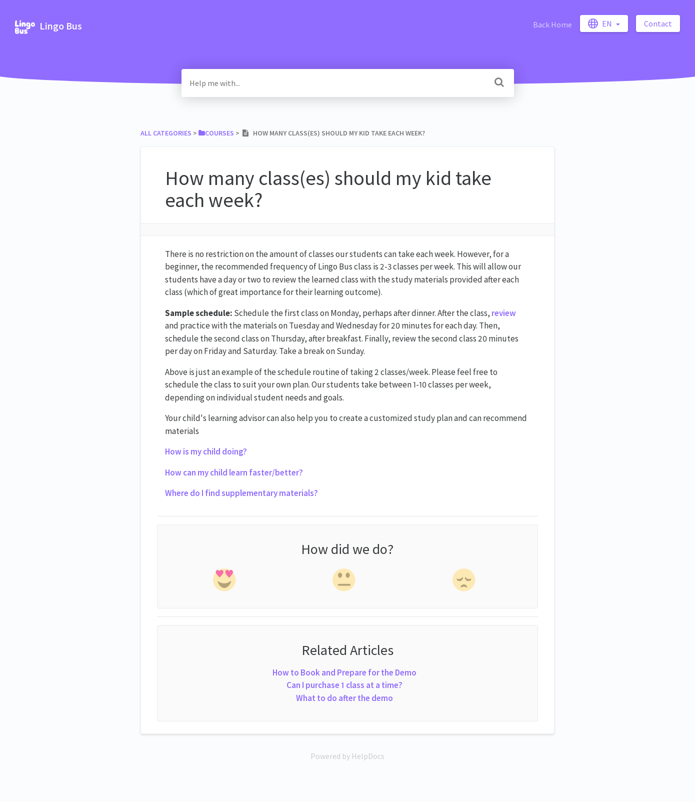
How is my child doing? (206, 451)
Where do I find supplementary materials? (241, 493)
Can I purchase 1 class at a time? (344, 685)
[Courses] (216, 133)
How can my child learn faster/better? (234, 472)
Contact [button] (658, 23)
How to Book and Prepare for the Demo (344, 672)
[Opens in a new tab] (347, 756)
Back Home (552, 25)
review (504, 313)
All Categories (166, 133)
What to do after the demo (344, 698)
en (601, 23)
